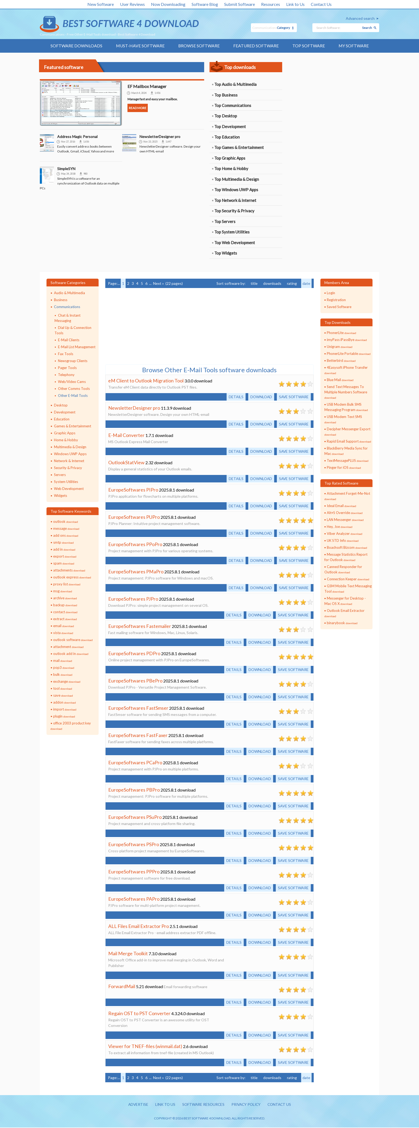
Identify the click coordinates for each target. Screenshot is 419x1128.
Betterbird (341, 361)
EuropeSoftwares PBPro (134, 790)
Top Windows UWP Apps (236, 190)
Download (260, 397)
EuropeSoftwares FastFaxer (138, 736)
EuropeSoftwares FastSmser (138, 708)
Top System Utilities (232, 232)
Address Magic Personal (77, 137)
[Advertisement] (328, 95)
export (64, 556)
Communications (67, 307)
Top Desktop (225, 116)
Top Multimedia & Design (236, 179)
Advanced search (360, 18)
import (64, 709)
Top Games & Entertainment (239, 147)
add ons (65, 536)
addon (64, 702)
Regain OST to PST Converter (139, 1014)
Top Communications (232, 105)
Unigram (339, 347)
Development (64, 412)
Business (60, 300)
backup (65, 605)
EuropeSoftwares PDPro (134, 654)
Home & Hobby (66, 440)
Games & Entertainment (72, 426)
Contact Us (321, 4)
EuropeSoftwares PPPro (134, 872)
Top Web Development (234, 243)
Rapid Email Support (349, 442)
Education (61, 419)
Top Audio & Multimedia (235, 84)
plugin (64, 716)
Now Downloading (168, 4)
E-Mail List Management (76, 347)
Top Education (227, 137)
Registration (336, 300)
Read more (138, 108)
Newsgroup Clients (72, 361)
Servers (60, 475)
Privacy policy (246, 1105)
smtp (63, 542)
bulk (62, 675)
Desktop (61, 405)
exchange (66, 682)
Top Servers (224, 222)
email (63, 626)
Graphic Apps (64, 433)
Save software (293, 397)
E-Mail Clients (68, 340)
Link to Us (295, 4)
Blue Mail (340, 380)
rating (292, 284)
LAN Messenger (345, 520)
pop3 (63, 668)
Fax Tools (65, 354)
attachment (68, 647)
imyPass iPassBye (347, 340)
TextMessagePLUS (347, 461)
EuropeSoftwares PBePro (135, 681)
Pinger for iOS (344, 468)
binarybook (342, 623)
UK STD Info (343, 541)
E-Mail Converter (126, 436)
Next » (158, 284)
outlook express (72, 577)
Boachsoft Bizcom (347, 548)
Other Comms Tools (74, 389)
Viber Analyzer (344, 534)
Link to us (163, 1105)
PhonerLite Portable (349, 354)
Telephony (66, 375)
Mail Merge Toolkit (128, 954)
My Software (354, 45)
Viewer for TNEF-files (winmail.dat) (145, 1047)
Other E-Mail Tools (73, 396)
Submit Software (239, 4)
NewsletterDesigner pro (159, 137)
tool (62, 688)
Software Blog (205, 4)
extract (65, 619)
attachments (69, 570)
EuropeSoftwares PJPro (133, 599)
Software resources (202, 1105)
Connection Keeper (348, 579)
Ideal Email (341, 506)
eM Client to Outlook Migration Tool (146, 381)
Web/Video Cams (72, 382)
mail (62, 661)
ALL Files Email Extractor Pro (138, 927)
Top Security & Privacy (234, 211)
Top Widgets (225, 253)
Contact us (281, 1105)
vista (63, 633)
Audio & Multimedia (69, 293)
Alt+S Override (345, 513)
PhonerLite (341, 333)
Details (234, 397)
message (66, 529)
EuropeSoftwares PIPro (133, 490)
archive (65, 598)
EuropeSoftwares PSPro (133, 845)
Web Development (69, 489)
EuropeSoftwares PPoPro (135, 545)
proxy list (66, 584)
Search (367, 28)
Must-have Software (139, 45)
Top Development (230, 126)
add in (64, 549)
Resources (270, 4)
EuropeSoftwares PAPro (134, 899)
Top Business (226, 95)
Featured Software (256, 45)
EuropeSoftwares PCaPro (135, 763)
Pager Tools (67, 368)
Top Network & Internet (235, 200)
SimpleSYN (66, 169)
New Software (100, 4)
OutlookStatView (126, 463)
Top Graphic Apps (229, 158)
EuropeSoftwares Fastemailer (139, 627)
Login (331, 293)
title (254, 284)
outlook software (73, 640)
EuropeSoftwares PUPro (134, 517)
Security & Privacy (68, 468)
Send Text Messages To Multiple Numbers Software (345, 392)
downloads (272, 284)
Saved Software (339, 307)
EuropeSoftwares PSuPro (135, 817)
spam (63, 563)
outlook (65, 522)
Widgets (60, 496)
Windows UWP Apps (70, 454)
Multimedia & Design (70, 447)
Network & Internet (69, 461)
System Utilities (66, 482)
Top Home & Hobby (231, 169)
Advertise (136, 1105)
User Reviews (132, 4)
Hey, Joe (339, 527)
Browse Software (199, 45)
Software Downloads (76, 45)
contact (65, 612)
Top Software (309, 45)
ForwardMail (121, 987)
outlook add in (70, 654)
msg (62, 591)
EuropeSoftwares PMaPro (136, 572)
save (63, 695)
